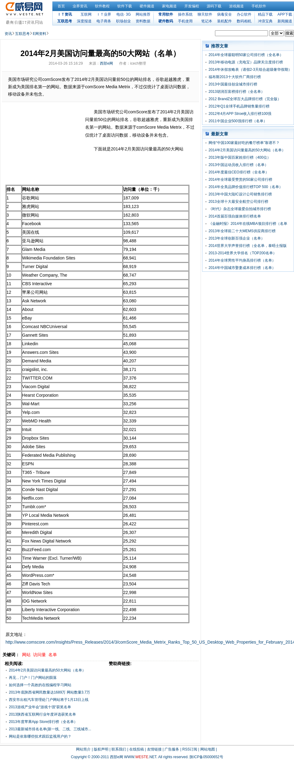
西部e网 (106, 63)
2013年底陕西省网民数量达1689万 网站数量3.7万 (49, 692)
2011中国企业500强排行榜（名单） (238, 121)
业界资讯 (80, 6)
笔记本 (206, 21)
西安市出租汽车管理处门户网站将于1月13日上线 (49, 700)
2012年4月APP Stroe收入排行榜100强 (240, 114)
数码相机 (244, 21)
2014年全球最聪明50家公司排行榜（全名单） (246, 55)
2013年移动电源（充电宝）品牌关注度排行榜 (246, 62)
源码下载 (214, 6)
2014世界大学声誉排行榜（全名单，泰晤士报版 (248, 246)
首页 (61, 6)
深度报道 (84, 21)
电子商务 (103, 21)
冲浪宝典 (265, 21)
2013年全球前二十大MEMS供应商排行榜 (242, 231)
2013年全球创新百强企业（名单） (237, 238)
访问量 (39, 654)
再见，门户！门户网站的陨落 (33, 677)
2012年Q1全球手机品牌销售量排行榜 (239, 106)
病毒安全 (224, 14)
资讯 (8, 34)
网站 (26, 654)
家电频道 (169, 6)
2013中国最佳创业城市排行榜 (233, 84)
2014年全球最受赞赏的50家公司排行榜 (240, 179)
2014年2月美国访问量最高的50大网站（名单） (47, 670)
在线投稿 (136, 749)
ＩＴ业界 (103, 14)
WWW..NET (140, 757)
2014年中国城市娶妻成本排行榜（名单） (242, 268)
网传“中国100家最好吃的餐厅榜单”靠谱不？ (244, 143)
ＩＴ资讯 (64, 14)
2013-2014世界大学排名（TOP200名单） (243, 253)
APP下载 (284, 14)
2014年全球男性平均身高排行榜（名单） (242, 260)
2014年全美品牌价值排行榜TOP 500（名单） (246, 187)
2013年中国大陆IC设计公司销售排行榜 (240, 194)
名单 (52, 654)
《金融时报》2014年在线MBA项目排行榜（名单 (248, 223)
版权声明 (101, 749)
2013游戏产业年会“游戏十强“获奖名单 (40, 707)
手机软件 (258, 6)
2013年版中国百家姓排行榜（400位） (240, 157)
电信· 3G (123, 14)
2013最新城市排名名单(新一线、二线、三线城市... (50, 729)
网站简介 (83, 749)
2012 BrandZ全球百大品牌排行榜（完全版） (245, 99)
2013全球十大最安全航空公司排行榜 (238, 201)
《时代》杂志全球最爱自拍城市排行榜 (240, 209)
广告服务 (171, 749)
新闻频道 (284, 21)
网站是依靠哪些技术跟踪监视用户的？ (40, 736)
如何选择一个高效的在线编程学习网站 (40, 685)
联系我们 (118, 749)
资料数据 (143, 21)
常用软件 (165, 14)
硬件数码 (165, 21)
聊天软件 (205, 14)
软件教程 (102, 6)
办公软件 (244, 14)
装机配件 (224, 21)
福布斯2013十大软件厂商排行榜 (235, 77)
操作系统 (185, 14)
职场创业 (123, 21)
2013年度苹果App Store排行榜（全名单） (43, 722)
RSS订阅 (189, 749)
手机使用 (185, 21)
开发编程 (191, 6)
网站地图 (207, 749)
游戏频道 (236, 6)
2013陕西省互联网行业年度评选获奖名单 (42, 714)
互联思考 (64, 21)
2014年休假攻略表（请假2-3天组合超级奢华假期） (250, 69)
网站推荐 (143, 14)
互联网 (86, 14)
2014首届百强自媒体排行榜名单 (235, 216)
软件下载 (124, 6)
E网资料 (39, 34)
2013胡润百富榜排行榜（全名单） (237, 91)
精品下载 (265, 14)
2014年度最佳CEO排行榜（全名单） (239, 172)
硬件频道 (147, 6)
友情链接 (154, 749)
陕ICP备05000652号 (206, 757)
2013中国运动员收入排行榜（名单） (238, 165)
